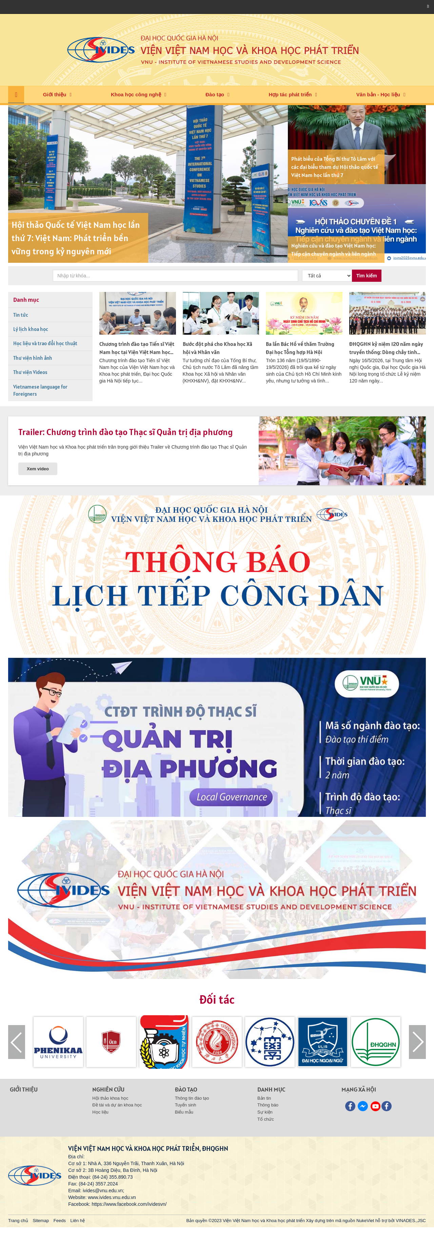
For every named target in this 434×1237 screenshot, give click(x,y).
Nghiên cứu (108, 1089)
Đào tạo (214, 94)
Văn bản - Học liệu (378, 94)
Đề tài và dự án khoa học (117, 1104)
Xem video (38, 468)
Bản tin (264, 1098)
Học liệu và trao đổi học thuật (45, 343)
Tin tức (20, 315)
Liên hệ (78, 1220)
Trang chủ (18, 1220)
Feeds (60, 1220)
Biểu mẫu (184, 1112)
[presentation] (16, 1042)
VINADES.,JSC (411, 1220)
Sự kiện (265, 1112)
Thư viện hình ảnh (32, 358)
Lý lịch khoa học (30, 329)
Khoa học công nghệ (136, 94)
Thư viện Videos (30, 372)
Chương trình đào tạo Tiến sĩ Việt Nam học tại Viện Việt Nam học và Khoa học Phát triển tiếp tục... (136, 352)
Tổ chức (265, 1119)
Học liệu (100, 1112)
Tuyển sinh (185, 1104)
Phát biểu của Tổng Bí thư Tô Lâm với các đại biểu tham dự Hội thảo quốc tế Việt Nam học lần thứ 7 (334, 166)
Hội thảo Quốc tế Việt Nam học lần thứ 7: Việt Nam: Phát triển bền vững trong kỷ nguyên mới (76, 238)
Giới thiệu (54, 94)
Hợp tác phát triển (290, 94)
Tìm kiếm (366, 275)
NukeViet (365, 1220)
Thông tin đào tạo (192, 1098)
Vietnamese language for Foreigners (40, 390)
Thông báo (267, 1104)
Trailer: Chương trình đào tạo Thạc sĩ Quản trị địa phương (125, 431)
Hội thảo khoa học (110, 1098)
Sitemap (41, 1220)
